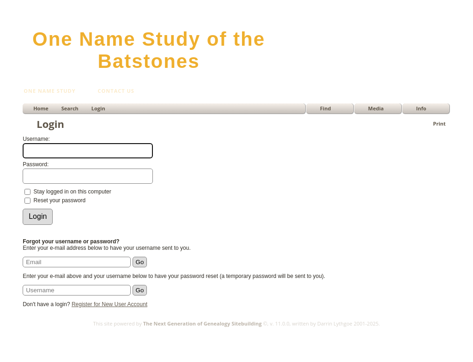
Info (421, 108)
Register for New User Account (109, 304)
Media (376, 108)
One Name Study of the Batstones (148, 50)
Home (41, 108)
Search (70, 108)
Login (98, 108)
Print (439, 123)
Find (325, 108)
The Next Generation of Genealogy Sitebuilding (202, 323)
